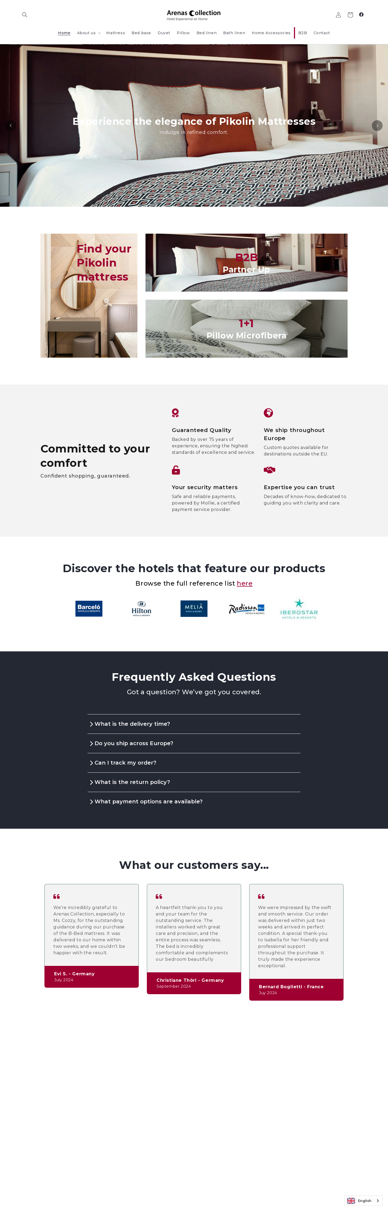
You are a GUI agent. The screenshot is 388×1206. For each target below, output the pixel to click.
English (359, 1201)
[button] (25, 15)
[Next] (377, 125)
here (244, 583)
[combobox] (363, 1200)
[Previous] (10, 125)
